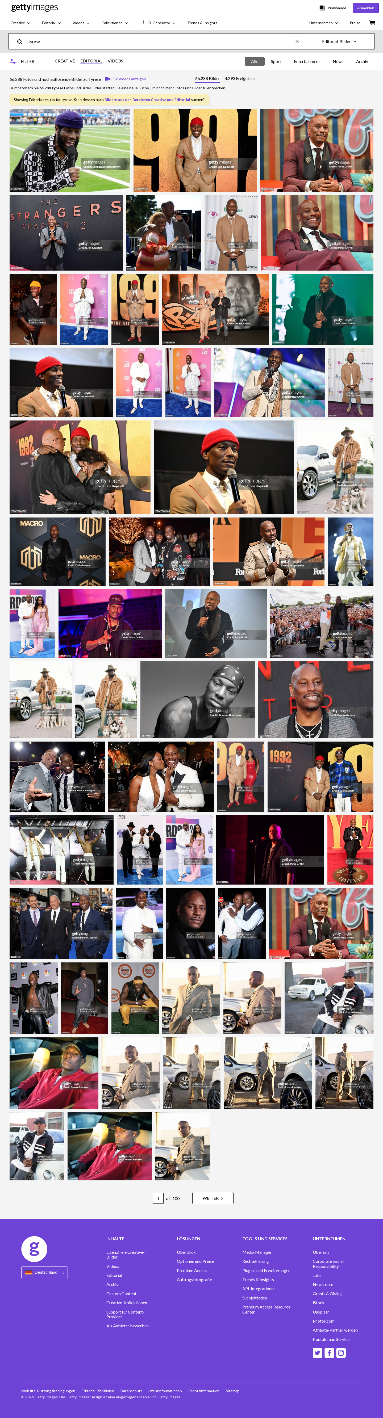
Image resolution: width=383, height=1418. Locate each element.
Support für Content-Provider (125, 1314)
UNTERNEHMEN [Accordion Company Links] (329, 1238)
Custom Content (121, 1293)
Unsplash (321, 1312)
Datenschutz (131, 1390)
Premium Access (192, 1270)
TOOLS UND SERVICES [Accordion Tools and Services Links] (265, 1238)
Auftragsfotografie (194, 1279)
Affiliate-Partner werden (335, 1330)
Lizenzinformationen (165, 1390)
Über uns (321, 1252)
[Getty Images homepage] (34, 7)
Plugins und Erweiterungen (266, 1270)
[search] (22, 41)
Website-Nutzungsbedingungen (48, 1390)
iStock (318, 1302)
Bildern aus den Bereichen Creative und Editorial (147, 99)
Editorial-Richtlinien (98, 1390)
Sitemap (232, 1390)
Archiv (362, 61)
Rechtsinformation (203, 1390)
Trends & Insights (258, 1279)
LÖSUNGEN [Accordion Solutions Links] (188, 1238)
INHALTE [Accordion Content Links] (115, 1238)
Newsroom (323, 1284)
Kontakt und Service (331, 1339)
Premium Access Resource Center (266, 1309)
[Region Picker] (44, 1272)
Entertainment (307, 61)
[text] (161, 41)
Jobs (317, 1275)
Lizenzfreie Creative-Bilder (125, 1254)
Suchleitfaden (254, 1297)
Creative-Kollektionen (126, 1302)
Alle (254, 61)
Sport (276, 61)
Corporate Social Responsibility (328, 1263)
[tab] (207, 79)
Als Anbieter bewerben (127, 1325)
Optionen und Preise (195, 1261)
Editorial (114, 1275)
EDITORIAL (91, 60)
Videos (112, 1266)
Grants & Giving (327, 1293)
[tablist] (225, 79)
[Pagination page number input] (158, 1198)
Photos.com (324, 1321)
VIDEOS (115, 60)
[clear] (299, 41)
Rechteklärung (255, 1261)
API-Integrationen (259, 1288)
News (338, 61)
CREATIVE (65, 60)
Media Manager (257, 1252)
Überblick (186, 1252)
